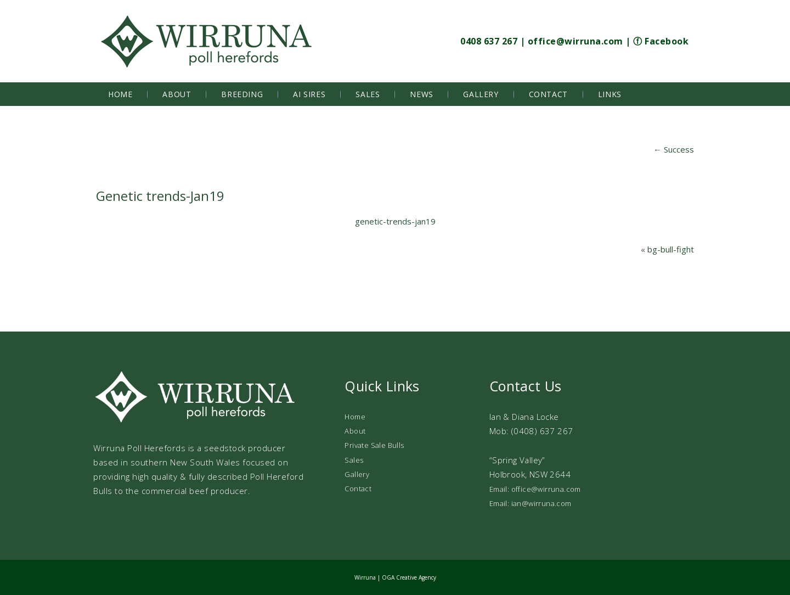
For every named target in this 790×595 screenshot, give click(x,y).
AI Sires (309, 94)
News (421, 94)
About (176, 94)
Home (120, 94)
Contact (548, 94)
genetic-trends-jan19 (395, 221)
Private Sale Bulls (374, 445)
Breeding (242, 94)
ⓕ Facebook (661, 41)
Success (673, 149)
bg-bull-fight (670, 249)
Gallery (480, 94)
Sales (368, 94)
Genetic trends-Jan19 (160, 196)
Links (610, 94)
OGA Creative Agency (409, 577)
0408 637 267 (488, 41)
